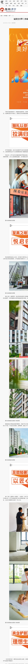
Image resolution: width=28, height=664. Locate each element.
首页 (1, 15)
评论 (13, 5)
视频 (21, 5)
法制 (17, 5)
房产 (10, 15)
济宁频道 (5, 15)
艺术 (10, 5)
